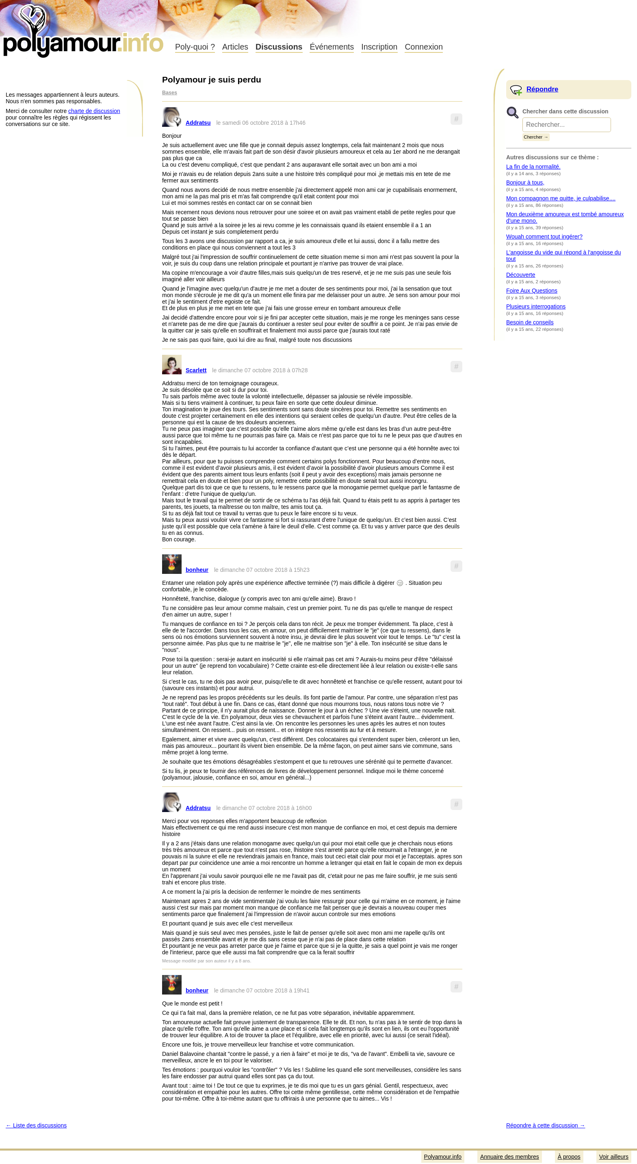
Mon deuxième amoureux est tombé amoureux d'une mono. (565, 217)
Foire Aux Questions (531, 290)
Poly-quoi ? (195, 46)
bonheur (197, 570)
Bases (169, 93)
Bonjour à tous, (525, 182)
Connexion (424, 46)
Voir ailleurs (613, 1156)
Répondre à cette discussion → (545, 1125)
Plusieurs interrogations (536, 306)
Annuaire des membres (509, 1156)
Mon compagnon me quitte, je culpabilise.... (560, 198)
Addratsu (198, 122)
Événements (332, 46)
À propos (569, 1156)
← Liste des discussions (36, 1125)
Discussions (279, 46)
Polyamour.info (84, 28)
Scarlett (196, 370)
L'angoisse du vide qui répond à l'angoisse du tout (563, 255)
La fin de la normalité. (533, 166)
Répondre (542, 89)
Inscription (379, 46)
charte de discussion (94, 111)
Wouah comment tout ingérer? (544, 236)
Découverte (520, 274)
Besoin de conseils (530, 322)
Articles (235, 46)
